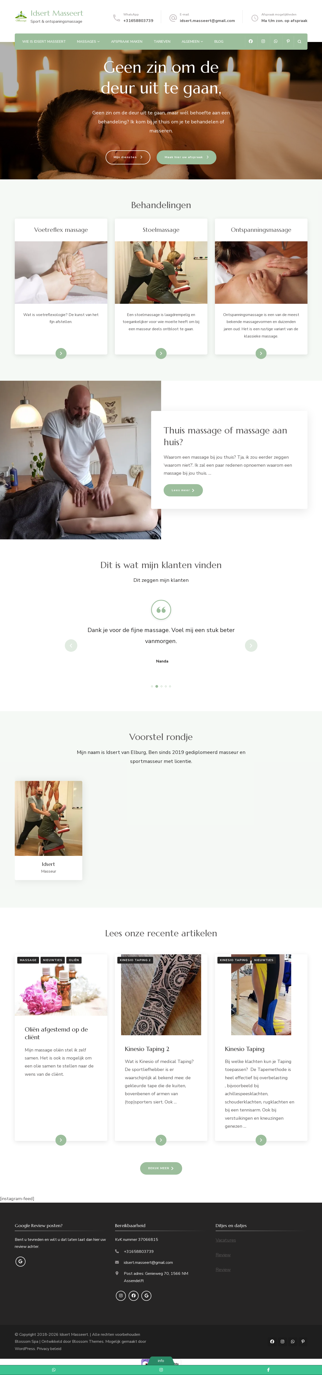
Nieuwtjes (52, 960)
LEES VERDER (52, 1140)
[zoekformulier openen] (299, 41)
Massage (28, 960)
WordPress (25, 1349)
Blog (218, 41)
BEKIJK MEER (158, 1168)
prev (71, 645)
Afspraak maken (126, 41)
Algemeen (190, 41)
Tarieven (162, 41)
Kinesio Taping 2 (135, 960)
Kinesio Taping (234, 960)
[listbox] (161, 645)
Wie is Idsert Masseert (44, 41)
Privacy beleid (49, 1349)
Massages (86, 41)
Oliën (74, 960)
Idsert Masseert (57, 13)
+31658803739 (138, 20)
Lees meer (253, 353)
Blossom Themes (88, 1341)
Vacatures (226, 1240)
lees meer (53, 353)
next (251, 645)
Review (223, 1255)
